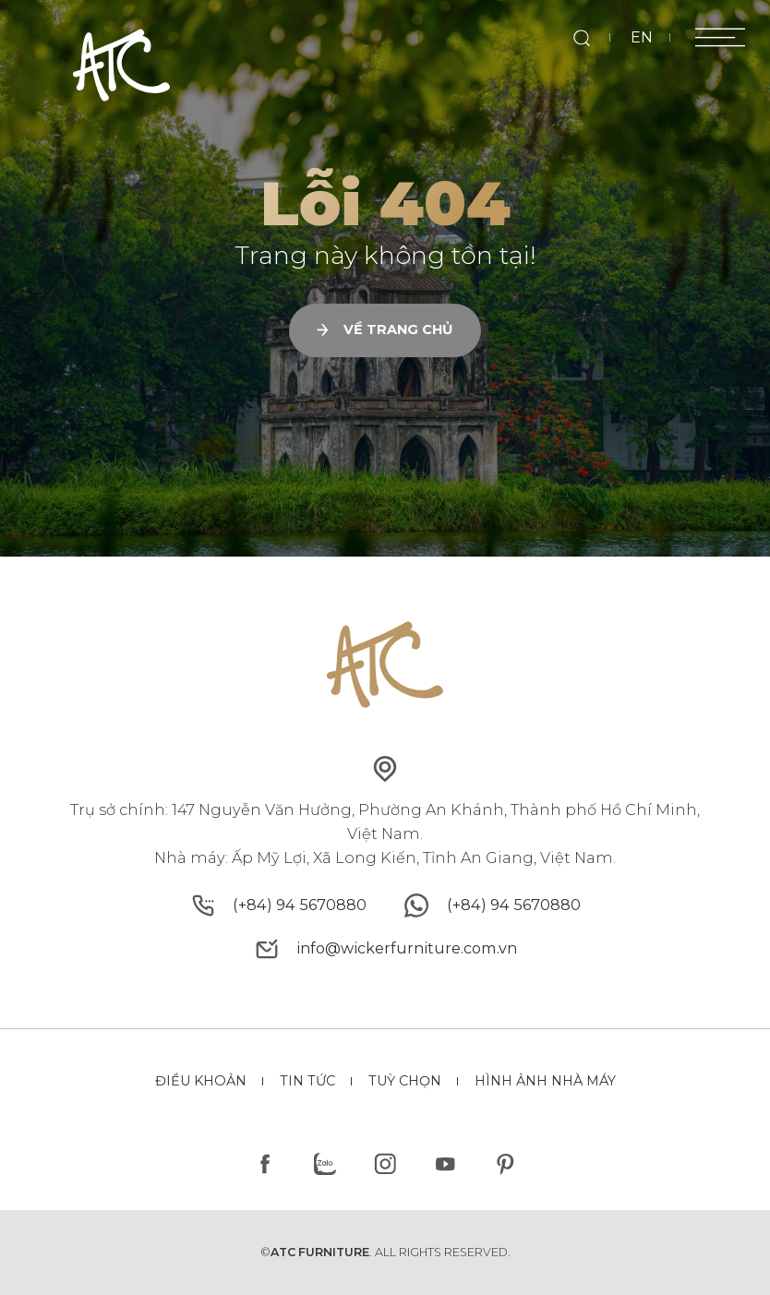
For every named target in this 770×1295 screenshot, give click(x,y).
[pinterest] (504, 1163)
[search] (581, 37)
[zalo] (325, 1163)
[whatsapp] (514, 905)
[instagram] (385, 1163)
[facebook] (265, 1163)
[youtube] (444, 1163)
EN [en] (642, 37)
